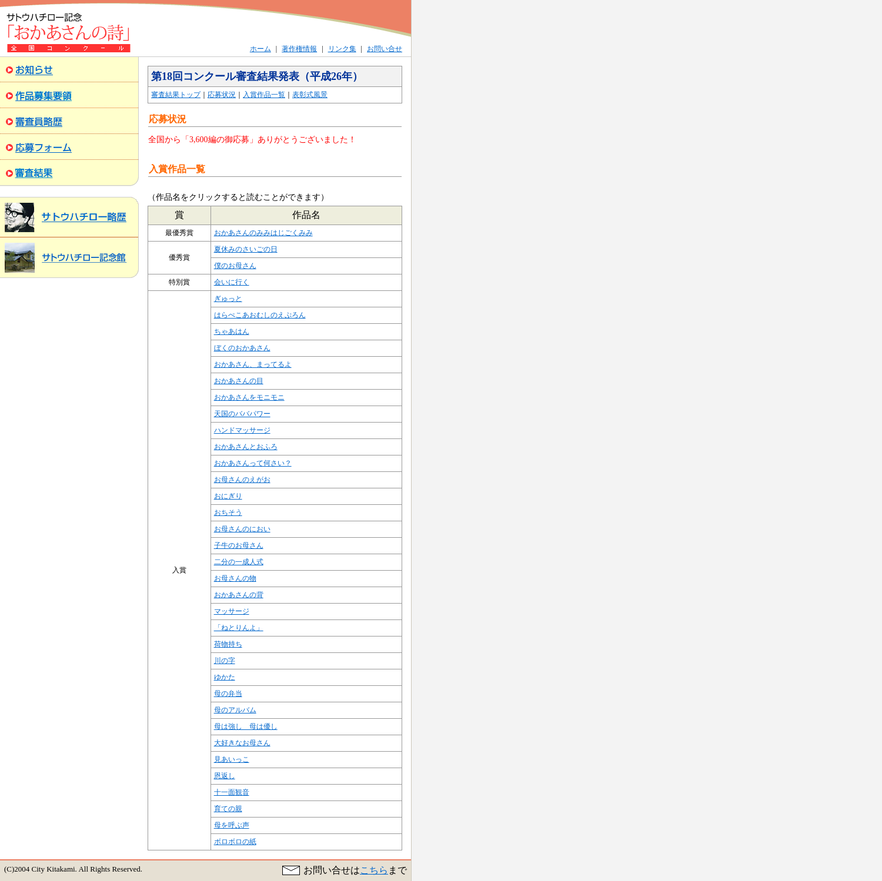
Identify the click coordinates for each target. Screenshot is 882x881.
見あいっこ (231, 759)
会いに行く (231, 282)
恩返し (224, 776)
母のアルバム (235, 710)
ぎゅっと (228, 298)
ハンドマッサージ (242, 430)
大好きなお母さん (242, 743)
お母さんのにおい (242, 529)
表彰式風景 (310, 95)
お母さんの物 (235, 578)
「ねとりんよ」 (238, 628)
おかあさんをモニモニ (249, 397)
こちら (374, 870)
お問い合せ (384, 49)
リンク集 (342, 49)
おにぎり (228, 496)
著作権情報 (299, 49)
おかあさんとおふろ (246, 447)
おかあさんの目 (238, 381)
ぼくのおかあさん (242, 348)
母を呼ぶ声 (231, 825)
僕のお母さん (235, 266)
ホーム (260, 49)
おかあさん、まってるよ (253, 364)
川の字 (224, 660)
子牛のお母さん (238, 545)
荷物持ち (228, 644)
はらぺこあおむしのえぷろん (260, 315)
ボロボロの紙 (235, 842)
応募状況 (222, 95)
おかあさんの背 (238, 595)
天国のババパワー (242, 414)
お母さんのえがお (242, 479)
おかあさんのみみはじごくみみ (263, 233)
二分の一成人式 (238, 562)
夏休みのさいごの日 (246, 249)
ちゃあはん (231, 331)
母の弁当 (228, 693)
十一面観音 (231, 792)
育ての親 (228, 809)
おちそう (228, 512)
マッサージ (231, 611)
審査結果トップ (176, 95)
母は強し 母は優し (246, 726)
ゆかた (224, 677)
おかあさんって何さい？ (253, 463)
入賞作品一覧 (264, 95)
